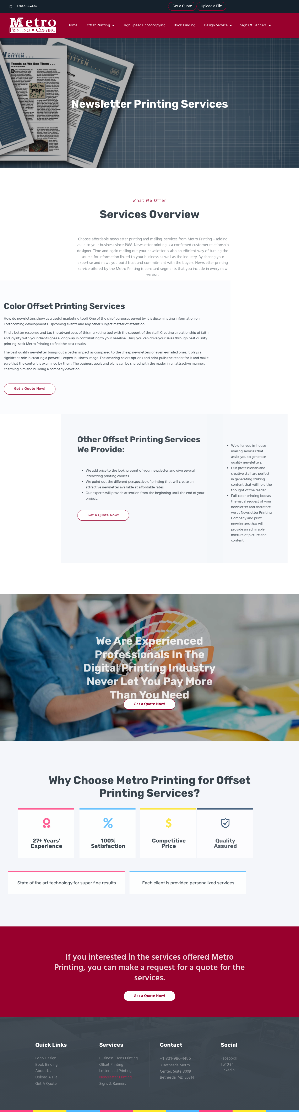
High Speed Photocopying (144, 25)
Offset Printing (100, 25)
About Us (43, 1071)
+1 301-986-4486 (175, 1058)
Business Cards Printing (118, 1058)
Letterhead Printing (115, 1071)
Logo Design (45, 1058)
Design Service (218, 25)
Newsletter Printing (115, 1077)
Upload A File (46, 1077)
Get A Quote (46, 1084)
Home (72, 25)
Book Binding (185, 25)
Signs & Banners (255, 25)
